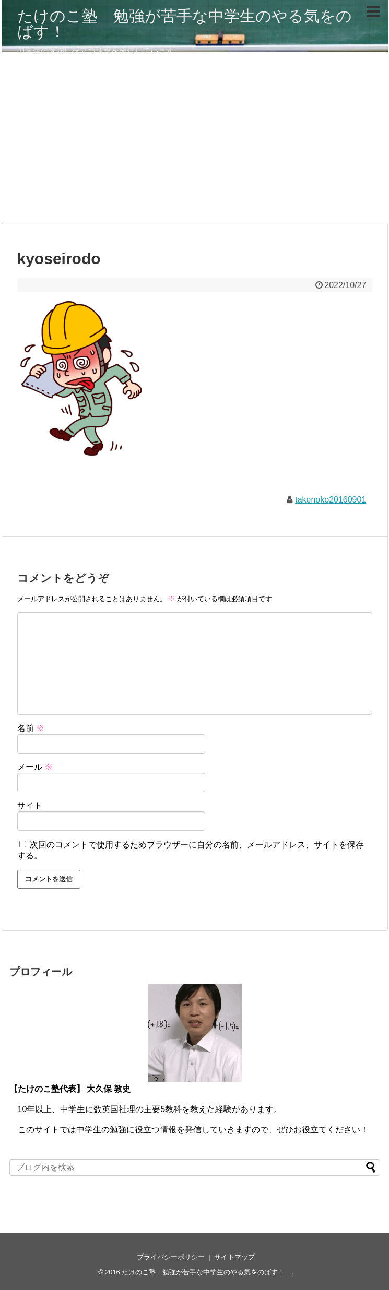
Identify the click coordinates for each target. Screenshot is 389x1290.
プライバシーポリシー (171, 1257)
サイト (29, 805)
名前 (30, 728)
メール (35, 766)
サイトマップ (234, 1257)
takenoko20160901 (330, 499)
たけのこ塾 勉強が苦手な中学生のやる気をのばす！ (184, 23)
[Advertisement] (195, 142)
